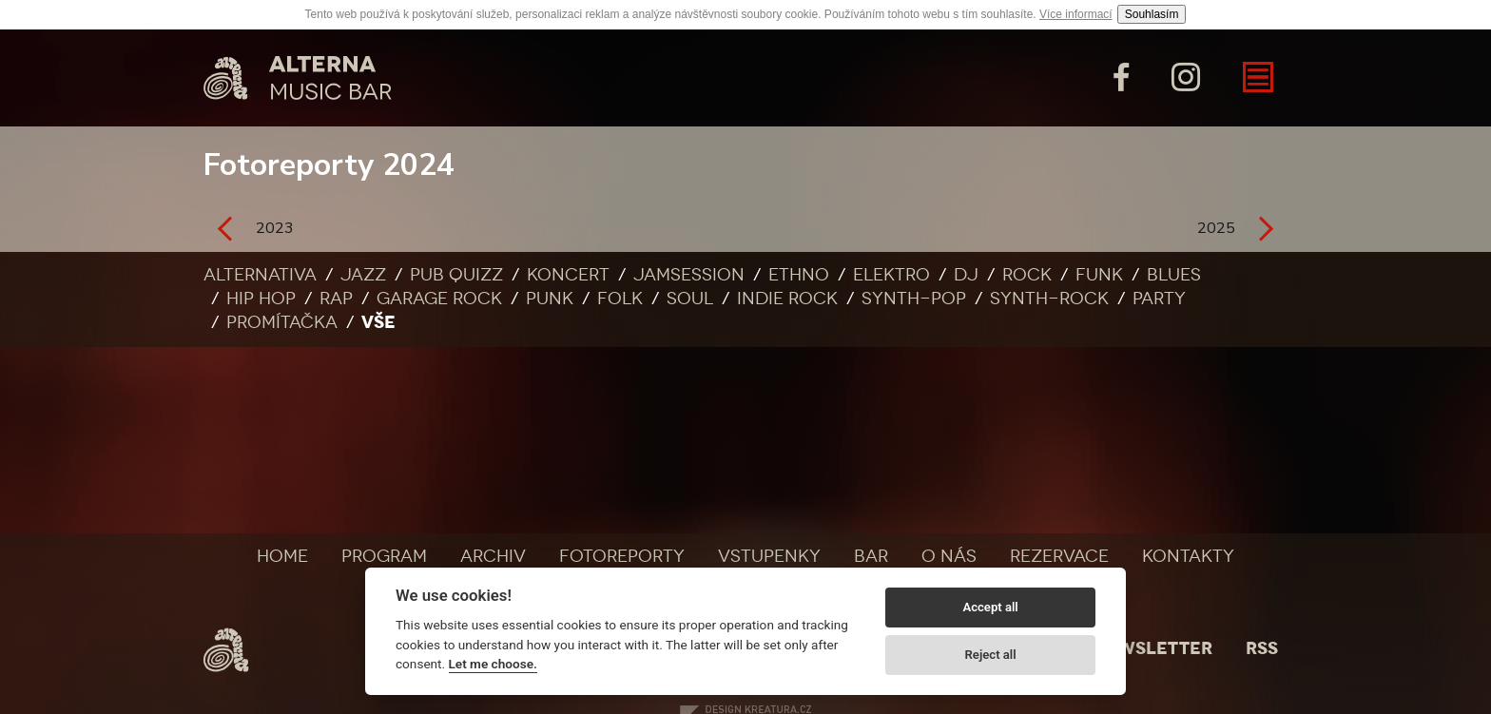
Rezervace (1059, 556)
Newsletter (1152, 648)
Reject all (991, 654)
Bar (871, 556)
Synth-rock (1049, 298)
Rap (336, 298)
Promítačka (282, 322)
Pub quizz (456, 274)
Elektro (891, 274)
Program (384, 556)
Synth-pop (914, 298)
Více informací (1076, 14)
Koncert (568, 274)
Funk (1099, 274)
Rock (1027, 274)
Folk (620, 298)
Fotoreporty (622, 556)
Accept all (989, 607)
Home (282, 556)
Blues (1174, 274)
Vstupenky (769, 556)
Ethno (798, 274)
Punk (549, 298)
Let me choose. (493, 663)
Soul (690, 298)
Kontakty (1188, 556)
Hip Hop (261, 298)
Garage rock (439, 298)
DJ (966, 274)
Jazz (363, 274)
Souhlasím (1152, 14)
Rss (1262, 648)
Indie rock (787, 298)
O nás (949, 556)
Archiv (493, 556)
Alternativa (260, 274)
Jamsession (689, 274)
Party (1159, 298)
